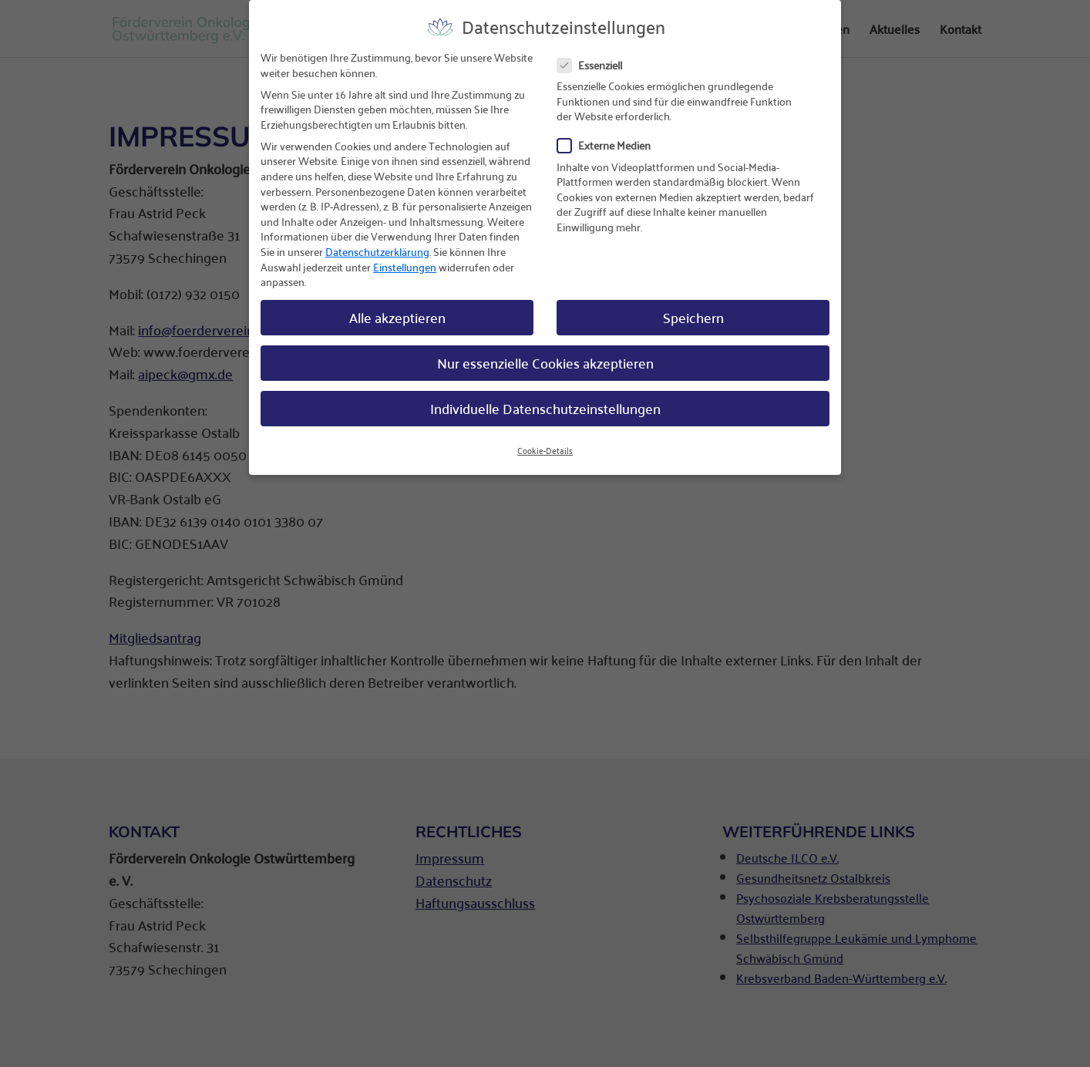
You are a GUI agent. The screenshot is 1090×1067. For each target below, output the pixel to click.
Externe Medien (610, 133)
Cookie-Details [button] (545, 438)
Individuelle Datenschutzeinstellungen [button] (545, 396)
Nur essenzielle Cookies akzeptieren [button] (545, 351)
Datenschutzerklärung (377, 240)
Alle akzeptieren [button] (397, 305)
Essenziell (596, 53)
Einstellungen (404, 255)
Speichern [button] (693, 305)
